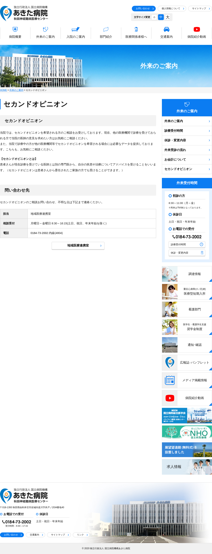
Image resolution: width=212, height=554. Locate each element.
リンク (82, 534)
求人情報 (174, 467)
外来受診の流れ (187, 150)
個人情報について (173, 8)
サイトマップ (201, 8)
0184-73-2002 (39, 233)
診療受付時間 (187, 130)
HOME (3, 90)
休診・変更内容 (187, 140)
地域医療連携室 (84, 245)
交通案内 (36, 534)
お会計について (187, 159)
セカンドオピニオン (187, 169)
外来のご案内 (16, 90)
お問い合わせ (145, 8)
